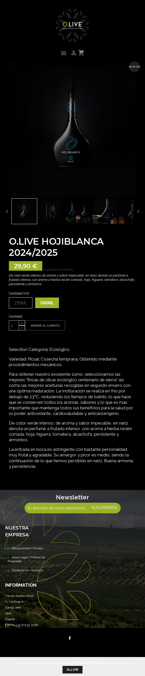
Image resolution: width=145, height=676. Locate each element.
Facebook (70, 638)
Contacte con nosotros (27, 570)
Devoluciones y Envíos (27, 548)
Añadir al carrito (45, 325)
